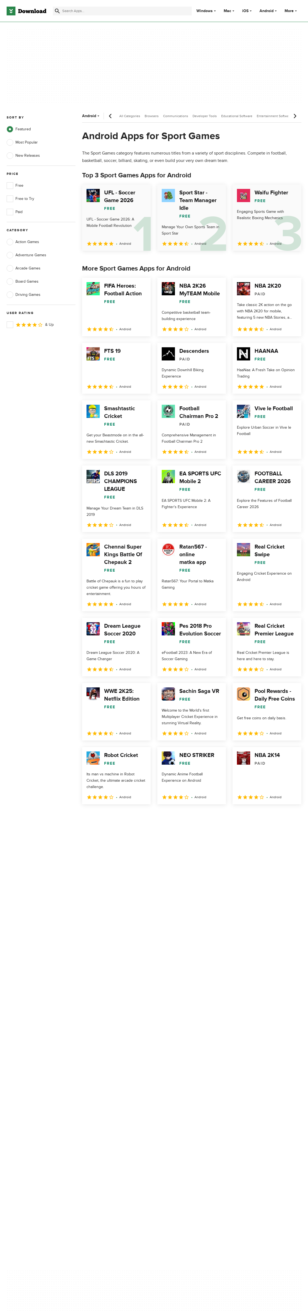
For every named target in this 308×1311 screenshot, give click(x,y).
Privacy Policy (176, 1074)
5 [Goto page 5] (145, 816)
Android (267, 11)
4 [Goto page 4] (130, 816)
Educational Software (236, 116)
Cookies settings (179, 1117)
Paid (15, 212)
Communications (175, 116)
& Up (30, 324)
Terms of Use (176, 1083)
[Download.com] (26, 11)
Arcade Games (23, 268)
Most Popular (22, 142)
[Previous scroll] (110, 116)
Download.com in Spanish (107, 1102)
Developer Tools (205, 116)
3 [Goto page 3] (116, 816)
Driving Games (23, 294)
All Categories (129, 116)
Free (15, 185)
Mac (227, 11)
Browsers (152, 116)
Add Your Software (101, 1083)
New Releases (23, 155)
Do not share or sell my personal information (185, 1104)
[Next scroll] (294, 116)
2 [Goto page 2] (102, 816)
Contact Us (95, 1092)
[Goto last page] (291, 816)
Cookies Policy (177, 1092)
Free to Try (20, 198)
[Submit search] (57, 11)
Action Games (23, 242)
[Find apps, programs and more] (122, 11)
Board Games (23, 281)
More (291, 11)
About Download (100, 1074)
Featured (19, 129)
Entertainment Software (274, 116)
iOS (245, 11)
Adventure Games (26, 255)
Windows (204, 11)
